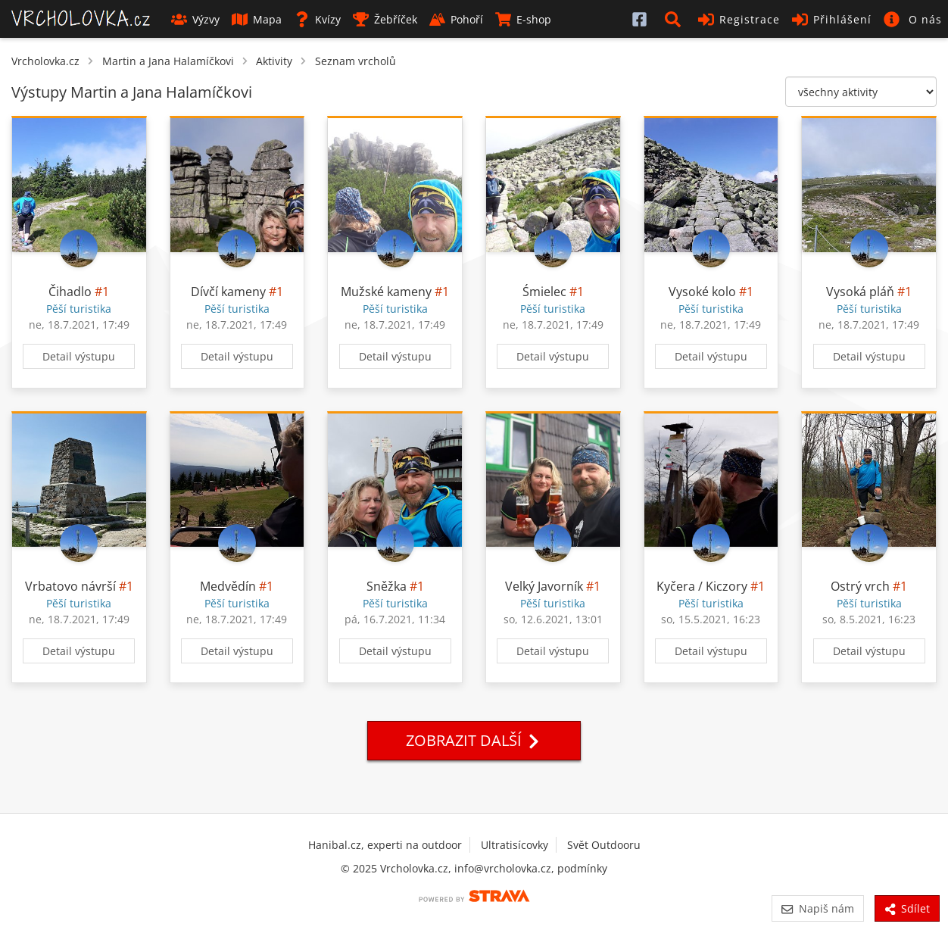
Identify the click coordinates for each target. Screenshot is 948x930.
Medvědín (228, 586)
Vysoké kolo (702, 291)
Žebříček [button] (385, 19)
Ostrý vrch (860, 586)
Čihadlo (70, 291)
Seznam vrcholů (355, 61)
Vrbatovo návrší (70, 586)
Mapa (257, 19)
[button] (675, 19)
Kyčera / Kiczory (701, 586)
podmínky (582, 868)
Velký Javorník (544, 586)
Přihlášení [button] (832, 19)
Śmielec (544, 291)
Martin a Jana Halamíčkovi (168, 61)
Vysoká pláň (860, 291)
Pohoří (456, 19)
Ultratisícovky (514, 845)
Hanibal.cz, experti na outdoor (385, 845)
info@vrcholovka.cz (502, 868)
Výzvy (195, 19)
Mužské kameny (386, 291)
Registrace (739, 19)
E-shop (523, 19)
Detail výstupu (78, 356)
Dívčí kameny (228, 291)
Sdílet (907, 908)
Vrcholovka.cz (45, 61)
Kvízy (317, 19)
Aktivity (274, 61)
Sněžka (386, 586)
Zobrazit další (474, 740)
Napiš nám (817, 908)
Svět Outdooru (604, 845)
